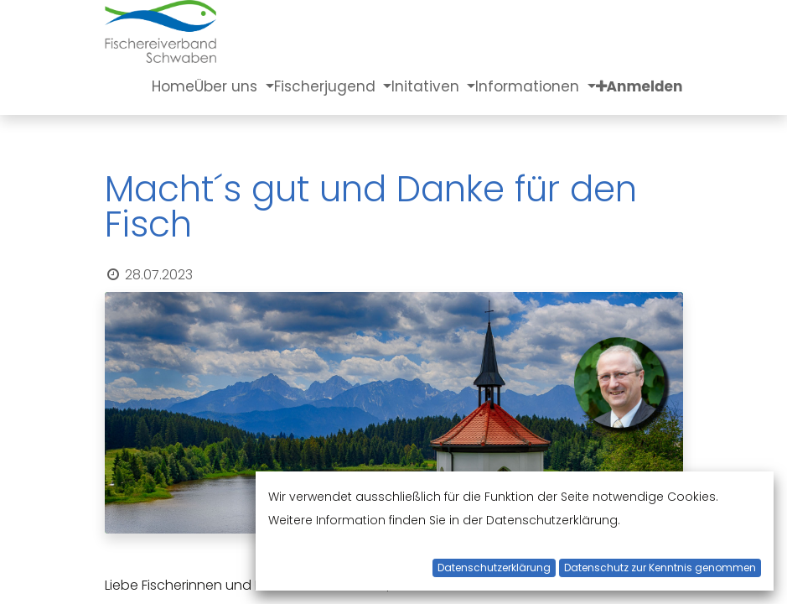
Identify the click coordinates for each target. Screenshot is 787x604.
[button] (601, 86)
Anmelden (645, 86)
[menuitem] (173, 86)
